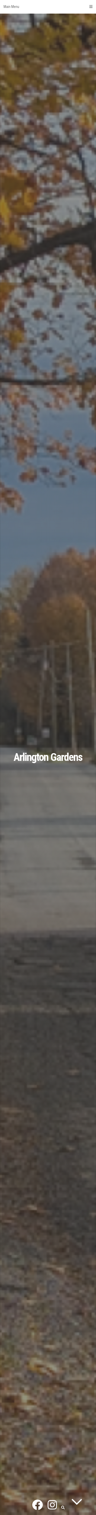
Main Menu (48, 7)
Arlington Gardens (48, 757)
